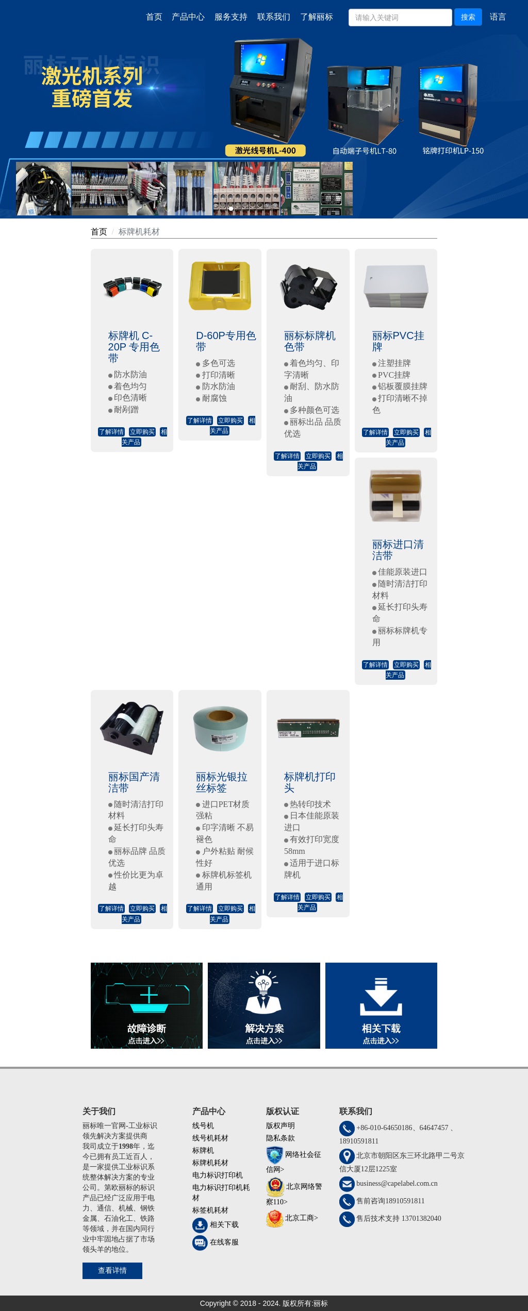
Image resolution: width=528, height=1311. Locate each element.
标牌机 (203, 1150)
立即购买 (142, 431)
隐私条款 (280, 1138)
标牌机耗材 (139, 231)
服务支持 (231, 16)
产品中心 (188, 16)
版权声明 (280, 1126)
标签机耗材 (210, 1210)
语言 (498, 16)
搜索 (468, 17)
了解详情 (111, 431)
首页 (154, 16)
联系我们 (273, 16)
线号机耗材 (210, 1138)
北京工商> (301, 1218)
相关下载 (224, 1225)
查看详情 (112, 1270)
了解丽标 (316, 16)
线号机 (203, 1126)
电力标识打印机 (217, 1175)
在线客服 (224, 1243)
